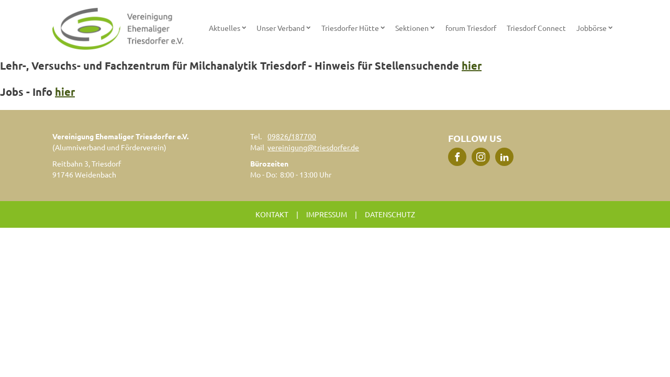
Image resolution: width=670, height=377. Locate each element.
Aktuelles (227, 27)
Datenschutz (390, 214)
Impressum (326, 214)
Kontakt (271, 214)
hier (472, 65)
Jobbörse (594, 27)
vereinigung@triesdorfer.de (313, 147)
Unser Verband (283, 27)
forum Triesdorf (470, 27)
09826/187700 (291, 136)
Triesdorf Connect (536, 27)
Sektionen (414, 27)
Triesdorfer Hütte (353, 27)
